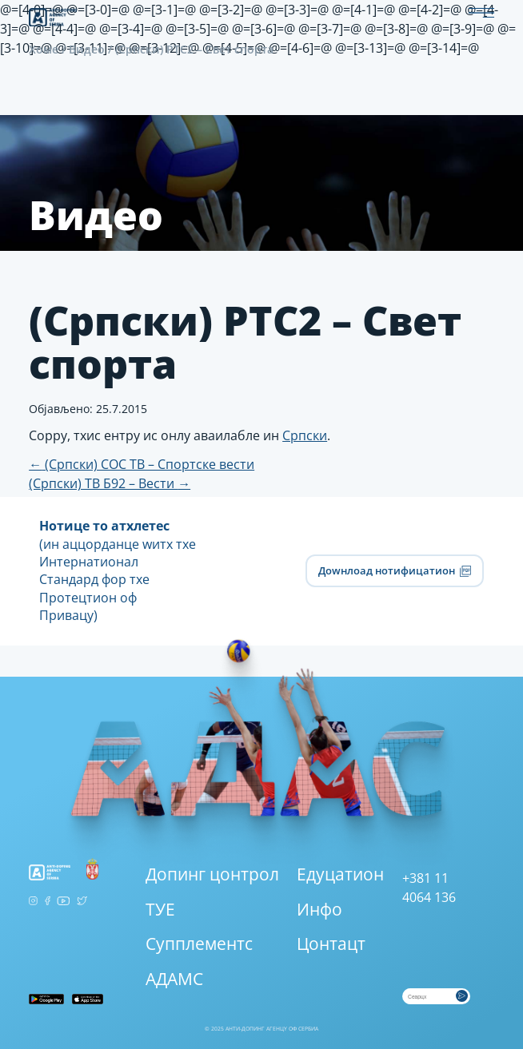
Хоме (43, 49)
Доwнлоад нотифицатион (394, 570)
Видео (87, 49)
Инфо (319, 909)
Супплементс (199, 943)
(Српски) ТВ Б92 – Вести (109, 483)
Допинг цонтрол (212, 874)
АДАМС (174, 979)
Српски (304, 435)
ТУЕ (160, 909)
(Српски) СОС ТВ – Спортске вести (141, 464)
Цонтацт (331, 943)
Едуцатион (340, 874)
